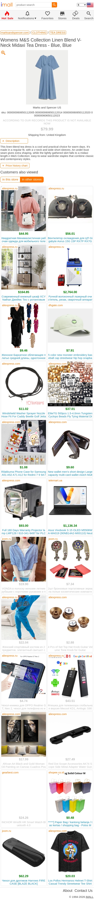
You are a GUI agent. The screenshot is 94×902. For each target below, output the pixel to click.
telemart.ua (55, 480)
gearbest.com (10, 772)
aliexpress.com (11, 363)
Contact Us (84, 891)
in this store (10, 179)
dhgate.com (56, 305)
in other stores (32, 179)
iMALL (89, 896)
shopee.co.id (56, 772)
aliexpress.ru (9, 188)
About (67, 891)
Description (10, 140)
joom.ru (6, 538)
